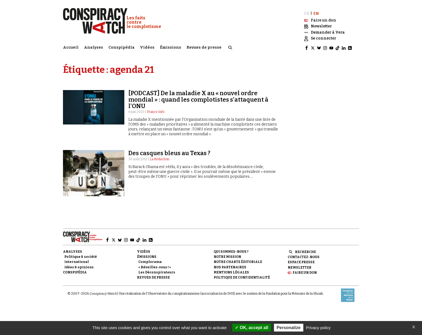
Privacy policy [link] (318, 327)
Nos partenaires (230, 266)
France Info (155, 111)
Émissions (170, 47)
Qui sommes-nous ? (231, 251)
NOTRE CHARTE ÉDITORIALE (238, 261)
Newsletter (299, 267)
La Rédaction (159, 158)
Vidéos (147, 47)
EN (316, 12)
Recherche (305, 251)
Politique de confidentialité (242, 277)
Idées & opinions (79, 266)
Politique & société (80, 256)
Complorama (150, 261)
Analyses (93, 47)
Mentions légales (231, 272)
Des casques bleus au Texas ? (169, 152)
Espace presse (301, 261)
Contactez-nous (303, 256)
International (76, 261)
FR (306, 12)
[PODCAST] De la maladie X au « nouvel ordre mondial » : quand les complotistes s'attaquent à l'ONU (198, 99)
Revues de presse (204, 47)
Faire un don (305, 272)
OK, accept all (251, 327)
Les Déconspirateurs (156, 272)
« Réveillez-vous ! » (154, 266)
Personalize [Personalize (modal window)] (289, 327)
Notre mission (227, 256)
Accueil (71, 47)
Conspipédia (121, 47)
